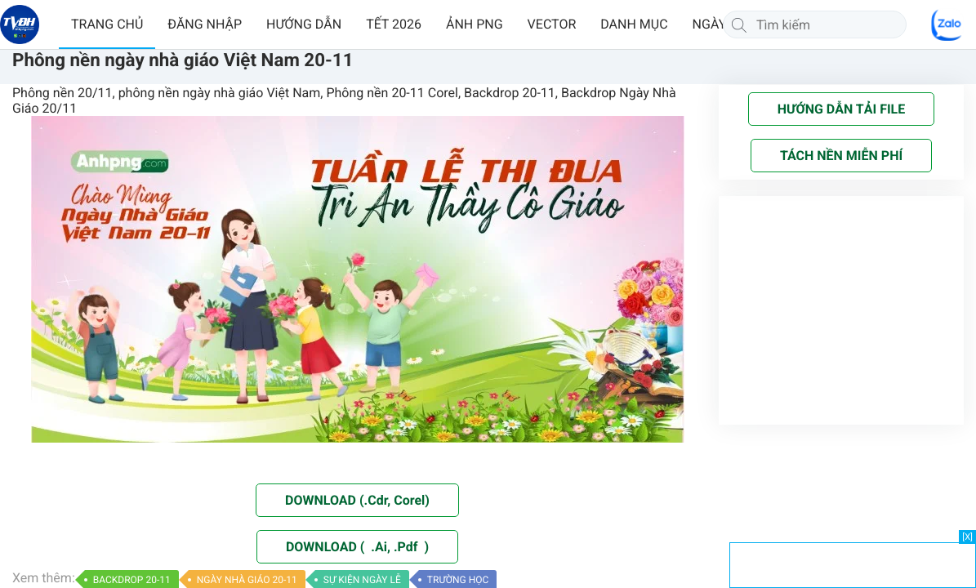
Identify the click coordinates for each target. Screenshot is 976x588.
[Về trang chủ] (19, 24)
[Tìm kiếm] (739, 24)
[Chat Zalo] (947, 24)
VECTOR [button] (552, 24)
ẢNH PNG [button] (474, 24)
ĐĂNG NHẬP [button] (204, 24)
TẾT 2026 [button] (393, 24)
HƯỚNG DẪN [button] (303, 24)
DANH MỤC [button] (633, 24)
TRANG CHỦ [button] (107, 24)
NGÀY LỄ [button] (718, 24)
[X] (967, 537)
